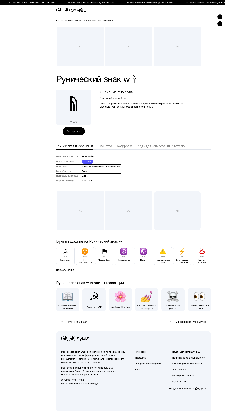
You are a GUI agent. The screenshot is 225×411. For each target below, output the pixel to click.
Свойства (105, 146)
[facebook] (203, 338)
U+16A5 (88, 161)
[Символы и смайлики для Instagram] (146, 299)
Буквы (85, 176)
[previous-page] (59, 20)
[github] (196, 338)
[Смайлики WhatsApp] (120, 299)
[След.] (209, 20)
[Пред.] (203, 20)
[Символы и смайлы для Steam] (173, 299)
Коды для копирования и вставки (161, 146)
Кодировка (124, 146)
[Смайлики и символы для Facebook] (67, 299)
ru (220, 17)
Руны (84, 171)
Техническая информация (74, 146)
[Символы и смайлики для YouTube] (199, 299)
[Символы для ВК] (94, 299)
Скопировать (73, 131)
